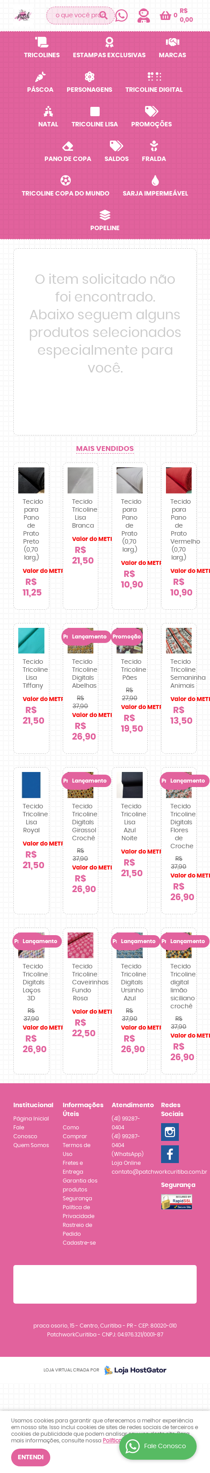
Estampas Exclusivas (109, 55)
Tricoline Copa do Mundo (65, 194)
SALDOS (117, 159)
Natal (48, 124)
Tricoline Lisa (95, 124)
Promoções (151, 124)
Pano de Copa (67, 159)
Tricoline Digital (154, 90)
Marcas (172, 55)
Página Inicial (31, 1118)
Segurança (77, 1198)
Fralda (154, 159)
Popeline (105, 228)
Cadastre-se (79, 1243)
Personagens (89, 90)
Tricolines (42, 55)
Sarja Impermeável (155, 194)
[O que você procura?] (104, 15)
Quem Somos (31, 1145)
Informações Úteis (81, 1109)
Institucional (31, 1105)
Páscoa (40, 90)
